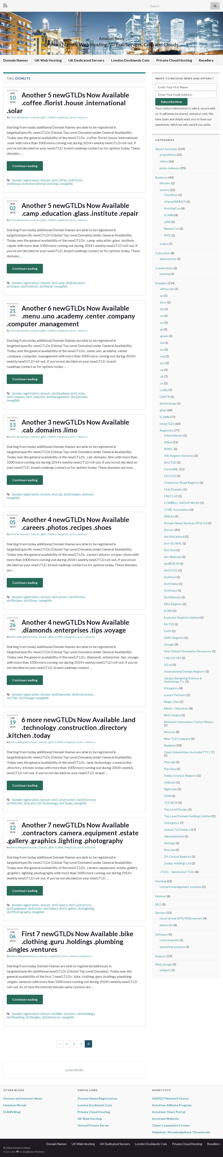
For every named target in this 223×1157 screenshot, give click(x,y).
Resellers (206, 60)
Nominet (170, 745)
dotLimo (88, 494)
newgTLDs (63, 117)
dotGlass (13, 286)
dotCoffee (59, 180)
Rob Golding (17, 636)
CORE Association (176, 509)
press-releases (79, 117)
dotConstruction (64, 800)
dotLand (29, 803)
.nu (162, 349)
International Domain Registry (184, 671)
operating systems (172, 947)
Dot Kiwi (170, 550)
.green (164, 336)
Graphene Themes (33, 1151)
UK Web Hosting (48, 60)
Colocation (162, 253)
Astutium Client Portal (168, 1112)
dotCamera (60, 905)
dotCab (57, 494)
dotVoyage (27, 698)
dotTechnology (47, 803)
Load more (74, 1070)
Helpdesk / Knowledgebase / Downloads (181, 1132)
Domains (25, 117)
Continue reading (24, 166)
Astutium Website (165, 1118)
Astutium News (111, 37)
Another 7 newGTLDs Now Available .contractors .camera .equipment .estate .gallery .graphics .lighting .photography (73, 832)
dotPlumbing (16, 1017)
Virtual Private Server (93, 1125)
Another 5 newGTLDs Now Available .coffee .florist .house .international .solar (68, 102)
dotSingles (33, 1017)
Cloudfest (171, 195)
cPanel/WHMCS (175, 201)
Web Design (163, 964)
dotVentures (51, 1017)
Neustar (169, 732)
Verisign (169, 843)
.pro (162, 363)
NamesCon (171, 228)
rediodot (170, 782)
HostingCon (172, 208)
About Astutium (166, 149)
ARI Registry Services (179, 455)
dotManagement (57, 397)
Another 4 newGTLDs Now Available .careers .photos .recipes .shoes (75, 523)
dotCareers (60, 597)
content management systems (180, 887)
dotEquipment (17, 908)
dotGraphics (68, 908)
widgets (165, 970)
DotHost (170, 577)
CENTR (165, 397)
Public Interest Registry (180, 775)
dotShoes (31, 600)
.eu (162, 322)
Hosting (160, 881)
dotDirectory (86, 800)
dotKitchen (15, 803)
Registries (86, 956)
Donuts (35, 117)
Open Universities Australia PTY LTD (189, 752)
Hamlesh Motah (14, 1105)
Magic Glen (171, 701)
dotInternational (34, 184)
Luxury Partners (175, 695)
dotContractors (80, 905)
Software (161, 934)
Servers (160, 912)
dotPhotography (18, 912)
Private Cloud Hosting (174, 60)
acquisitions (168, 154)
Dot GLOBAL (173, 543)
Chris (13, 117)
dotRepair (46, 286)
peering (165, 274)
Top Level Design (176, 809)
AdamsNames (173, 435)
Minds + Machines (176, 708)
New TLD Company (177, 738)
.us (162, 383)
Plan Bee (170, 769)
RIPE (167, 235)
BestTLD (170, 462)
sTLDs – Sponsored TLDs (177, 872)
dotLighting (86, 908)
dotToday (66, 803)
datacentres (168, 259)
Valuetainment (174, 836)
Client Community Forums (171, 1125)
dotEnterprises (82, 694)
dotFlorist (75, 180)
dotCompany (16, 397)
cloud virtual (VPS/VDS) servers (181, 918)
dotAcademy (60, 393)
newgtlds (66, 184)
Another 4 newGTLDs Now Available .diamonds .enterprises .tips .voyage (75, 626)
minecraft (166, 925)
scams (164, 244)
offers (164, 161)
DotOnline (171, 584)
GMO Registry (174, 638)
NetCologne (172, 715)
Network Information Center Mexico (189, 722)
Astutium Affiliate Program (171, 1105)
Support (160, 956)
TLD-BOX (170, 802)
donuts (46, 180)
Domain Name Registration (97, 1098)
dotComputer (35, 397)
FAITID (169, 624)
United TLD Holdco (177, 829)
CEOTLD (170, 476)
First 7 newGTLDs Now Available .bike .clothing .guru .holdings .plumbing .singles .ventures (70, 941)
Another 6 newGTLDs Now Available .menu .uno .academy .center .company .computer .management (71, 316)
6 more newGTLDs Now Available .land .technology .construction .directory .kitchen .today (71, 727)
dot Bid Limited (174, 536)
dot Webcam (172, 557)
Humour (160, 896)
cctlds (164, 390)
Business (161, 177)
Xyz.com (169, 850)
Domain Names (15, 60)
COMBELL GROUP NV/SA (182, 503)
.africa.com (167, 289)
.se (162, 370)
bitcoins (165, 183)
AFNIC (168, 449)
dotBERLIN (171, 563)
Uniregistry (171, 823)
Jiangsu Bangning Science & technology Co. (183, 679)
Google (169, 644)
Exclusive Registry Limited (181, 617)
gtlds (43, 117)
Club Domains (173, 489)
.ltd (162, 343)
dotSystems (79, 397)
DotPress (170, 590)
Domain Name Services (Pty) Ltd (185, 523)
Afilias (168, 442)
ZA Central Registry (177, 856)
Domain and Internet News (22, 1098)
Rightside (170, 789)
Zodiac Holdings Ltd (177, 863)
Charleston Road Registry (181, 482)
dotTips (12, 698)
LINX (167, 222)
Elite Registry (173, 604)
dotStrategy (168, 403)
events (164, 190)
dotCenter (78, 393)
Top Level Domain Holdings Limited (187, 816)
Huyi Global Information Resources (187, 651)
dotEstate (35, 908)
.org (162, 356)
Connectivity (164, 268)
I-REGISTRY (172, 658)
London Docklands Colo (130, 60)
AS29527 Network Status (170, 1098)
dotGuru (70, 1014)
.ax (161, 295)
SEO (158, 904)
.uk (162, 376)
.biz (162, 309)
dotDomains (72, 494)
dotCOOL (171, 570)
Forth (167, 631)
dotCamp (58, 283)
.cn (162, 316)
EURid (168, 611)
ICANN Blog (11, 1112)
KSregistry (171, 688)
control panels (169, 940)
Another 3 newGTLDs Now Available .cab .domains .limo (75, 426)
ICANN (51, 117)
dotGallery (50, 908)
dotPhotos (77, 597)
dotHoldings (86, 1014)
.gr (161, 329)
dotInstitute (29, 286)
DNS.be (169, 516)
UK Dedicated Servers (86, 60)
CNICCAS (171, 496)
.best (163, 302)
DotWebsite (172, 597)
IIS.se (168, 664)
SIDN (167, 796)
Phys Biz (169, 762)
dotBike (57, 1014)
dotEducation (75, 283)
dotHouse (14, 184)
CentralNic (171, 469)
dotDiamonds (61, 694)
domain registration (25, 180)
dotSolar (53, 184)
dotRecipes (15, 600)
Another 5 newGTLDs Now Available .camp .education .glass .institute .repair (80, 209)
